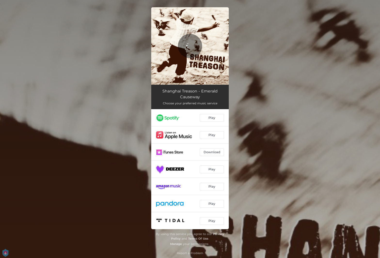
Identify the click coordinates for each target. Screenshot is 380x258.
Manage (176, 244)
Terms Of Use (198, 238)
